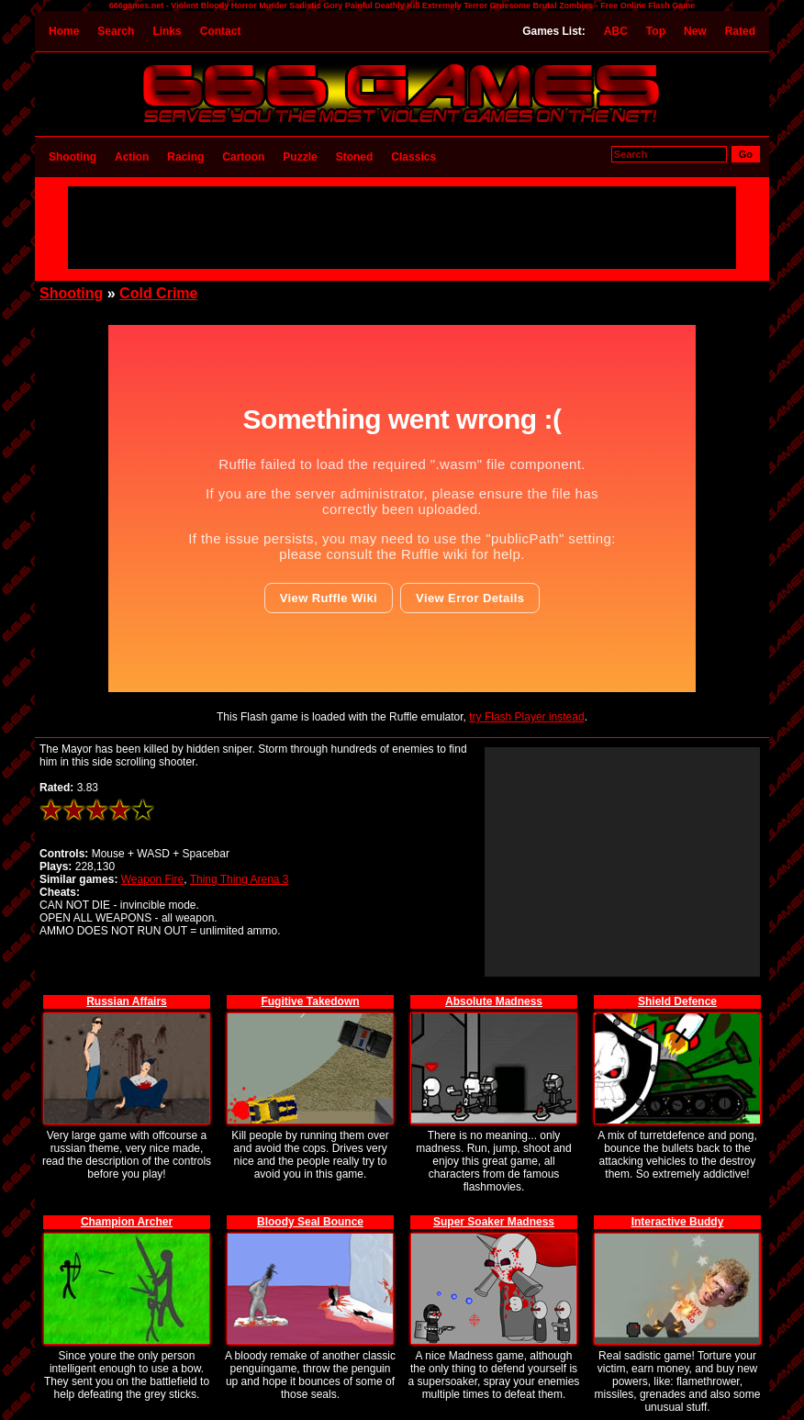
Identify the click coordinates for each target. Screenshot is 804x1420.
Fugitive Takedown (310, 1001)
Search (115, 31)
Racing (185, 157)
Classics (413, 157)
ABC (616, 31)
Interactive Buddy (677, 1221)
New (695, 31)
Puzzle (300, 157)
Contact (220, 31)
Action (132, 157)
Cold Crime (158, 293)
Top (655, 31)
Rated (740, 31)
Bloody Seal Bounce (310, 1221)
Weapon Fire (152, 879)
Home (64, 31)
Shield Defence (677, 1001)
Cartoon (243, 157)
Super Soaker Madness (493, 1221)
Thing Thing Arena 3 (239, 879)
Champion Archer (127, 1221)
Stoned (355, 157)
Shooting (72, 157)
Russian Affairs (126, 1001)
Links (166, 31)
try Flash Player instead (526, 716)
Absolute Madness (493, 1001)
